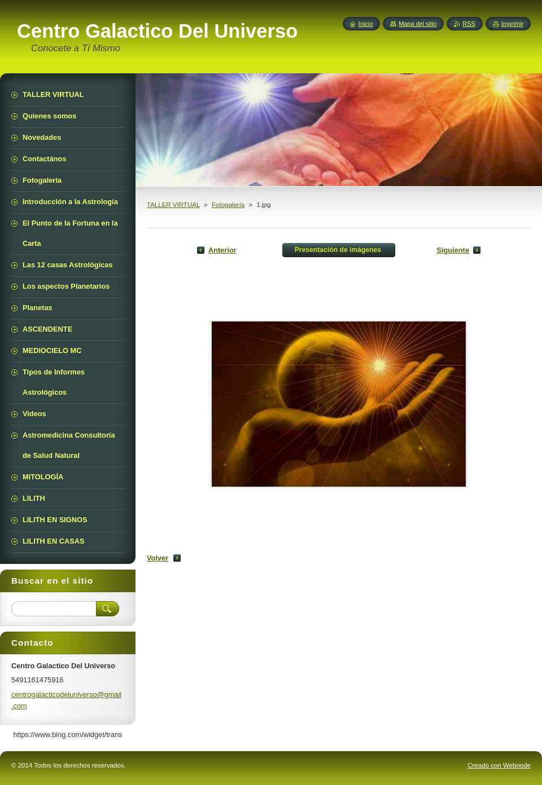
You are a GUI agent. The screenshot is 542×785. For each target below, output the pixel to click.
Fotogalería (228, 204)
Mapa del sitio (417, 23)
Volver (157, 558)
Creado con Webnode (499, 765)
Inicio (366, 23)
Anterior (222, 250)
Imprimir (512, 23)
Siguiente (452, 250)
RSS (468, 23)
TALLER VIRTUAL (173, 204)
